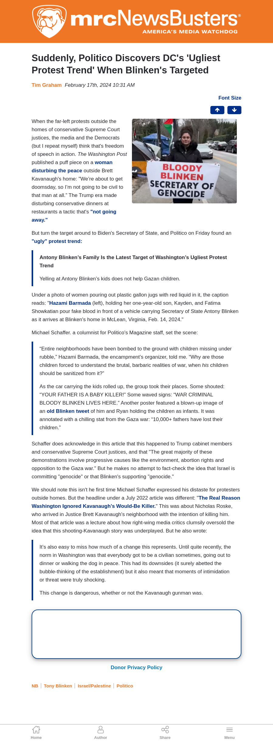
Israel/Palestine (94, 685)
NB (35, 685)
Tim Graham (47, 85)
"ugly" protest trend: (58, 241)
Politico (124, 685)
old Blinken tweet (68, 411)
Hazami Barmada (70, 303)
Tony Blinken (58, 685)
